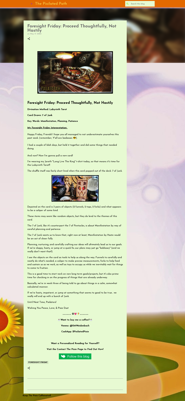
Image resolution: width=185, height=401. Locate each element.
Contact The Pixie (67, 349)
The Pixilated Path (51, 4)
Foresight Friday (37, 362)
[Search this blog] (142, 4)
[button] (28, 39)
